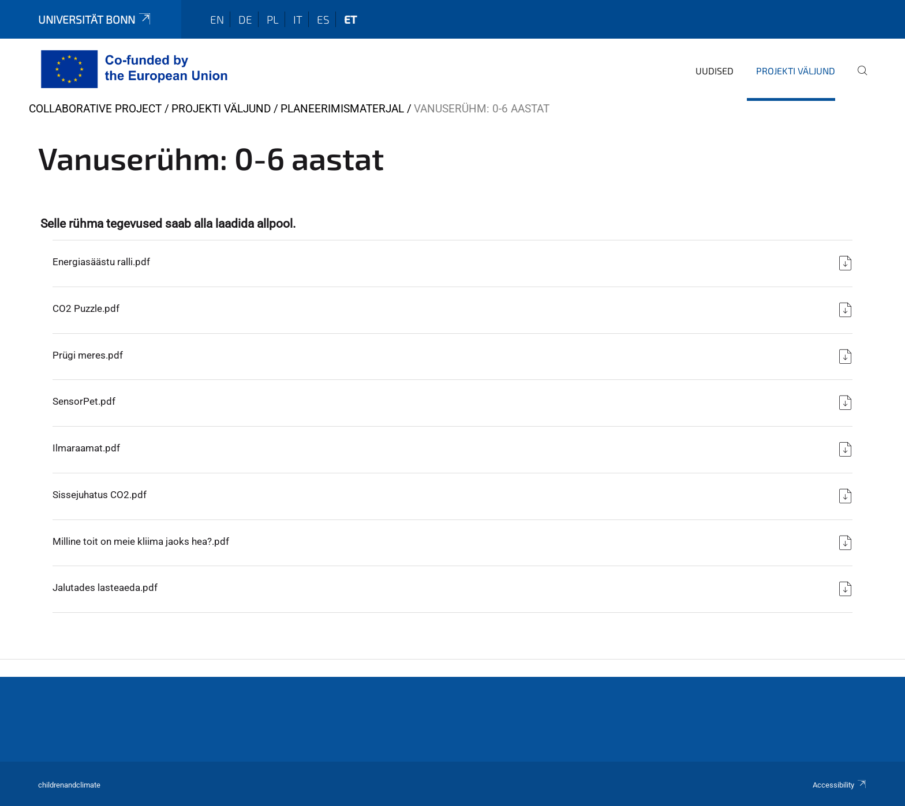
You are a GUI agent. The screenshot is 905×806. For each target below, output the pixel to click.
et (350, 19)
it (297, 19)
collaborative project (95, 108)
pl (273, 19)
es (323, 19)
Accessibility (840, 785)
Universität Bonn (95, 19)
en (217, 19)
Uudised (714, 70)
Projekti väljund (795, 70)
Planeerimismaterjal (342, 108)
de (245, 19)
